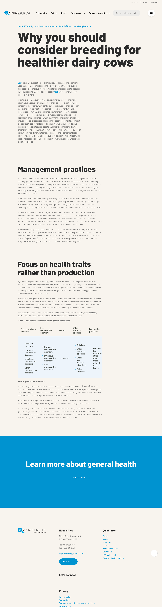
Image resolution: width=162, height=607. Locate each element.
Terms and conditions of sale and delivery (77, 603)
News (105, 539)
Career (106, 545)
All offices (68, 561)
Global (153, 2)
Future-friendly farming (113, 558)
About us (107, 542)
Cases (105, 536)
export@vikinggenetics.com (71, 553)
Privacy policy (65, 597)
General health (80, 477)
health (57, 92)
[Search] (126, 13)
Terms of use (65, 600)
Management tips (110, 548)
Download (107, 551)
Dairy (20, 83)
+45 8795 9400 (68, 544)
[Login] (143, 13)
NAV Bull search (109, 555)
